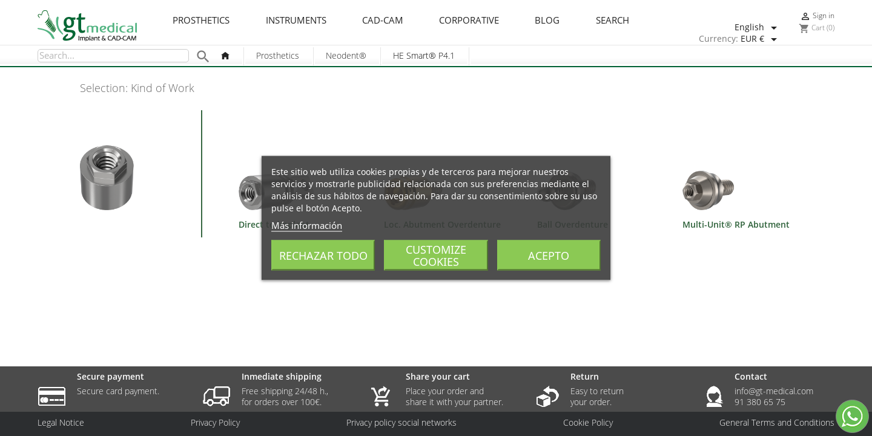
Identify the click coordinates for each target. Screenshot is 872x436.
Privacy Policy (215, 422)
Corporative (469, 20)
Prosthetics (201, 20)
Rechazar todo (323, 255)
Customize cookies (436, 255)
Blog (547, 20)
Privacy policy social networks (401, 422)
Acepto (548, 255)
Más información (306, 225)
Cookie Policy (588, 422)
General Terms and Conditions (776, 422)
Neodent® (346, 55)
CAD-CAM (382, 20)
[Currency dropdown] (761, 39)
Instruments (296, 20)
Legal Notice (61, 422)
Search (612, 20)
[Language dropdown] (758, 28)
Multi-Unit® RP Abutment (736, 224)
